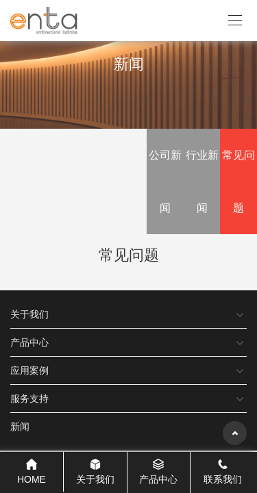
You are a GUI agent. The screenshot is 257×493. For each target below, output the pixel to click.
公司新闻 (165, 181)
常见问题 (238, 181)
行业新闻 (202, 181)
